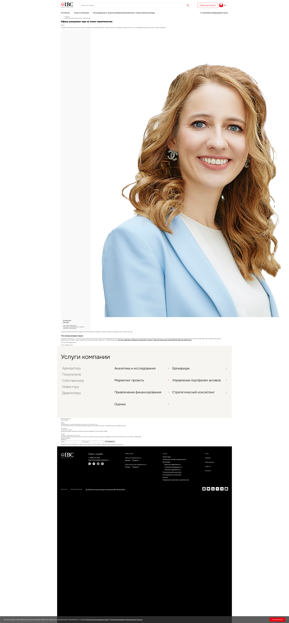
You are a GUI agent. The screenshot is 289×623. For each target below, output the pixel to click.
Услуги (168, 455)
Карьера (214, 11)
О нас (194, 11)
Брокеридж (169, 464)
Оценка (168, 481)
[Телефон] (89, 465)
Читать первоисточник (67, 346)
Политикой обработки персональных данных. (126, 620)
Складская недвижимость (177, 470)
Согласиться (277, 619)
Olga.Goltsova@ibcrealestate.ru (100, 461)
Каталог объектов (137, 11)
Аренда (126, 463)
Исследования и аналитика (103, 11)
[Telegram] (94, 465)
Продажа (135, 463)
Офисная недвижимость (135, 460)
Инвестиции (129, 455)
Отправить (110, 442)
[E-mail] (102, 465)
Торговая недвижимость (176, 473)
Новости (204, 11)
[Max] (98, 465)
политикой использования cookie (97, 620)
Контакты (224, 11)
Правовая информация (83, 494)
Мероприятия (122, 11)
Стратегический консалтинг (176, 476)
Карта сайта (65, 494)
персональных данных (118, 445)
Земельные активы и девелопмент (178, 462)
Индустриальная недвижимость (139, 468)
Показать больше (65, 439)
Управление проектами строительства (180, 484)
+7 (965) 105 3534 (95, 459)
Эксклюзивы (152, 11)
